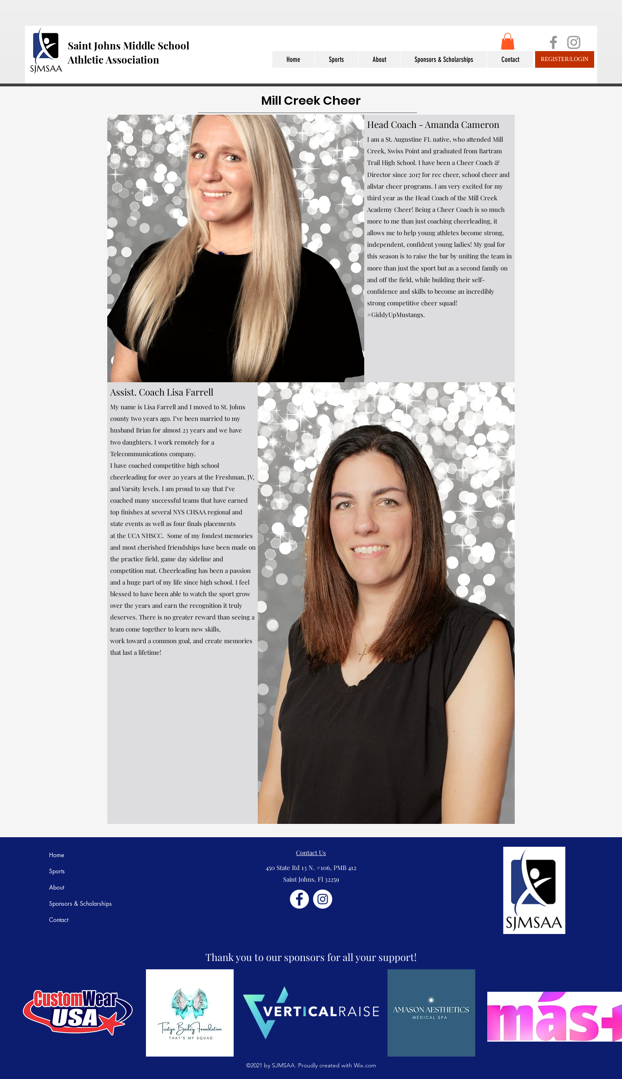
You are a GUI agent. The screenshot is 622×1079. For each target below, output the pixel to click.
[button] (508, 41)
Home (56, 855)
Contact (58, 920)
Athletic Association (113, 59)
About (56, 887)
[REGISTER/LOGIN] (564, 59)
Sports (57, 871)
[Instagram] (574, 42)
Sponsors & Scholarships (80, 903)
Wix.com (365, 1065)
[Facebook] (553, 42)
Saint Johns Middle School (128, 45)
